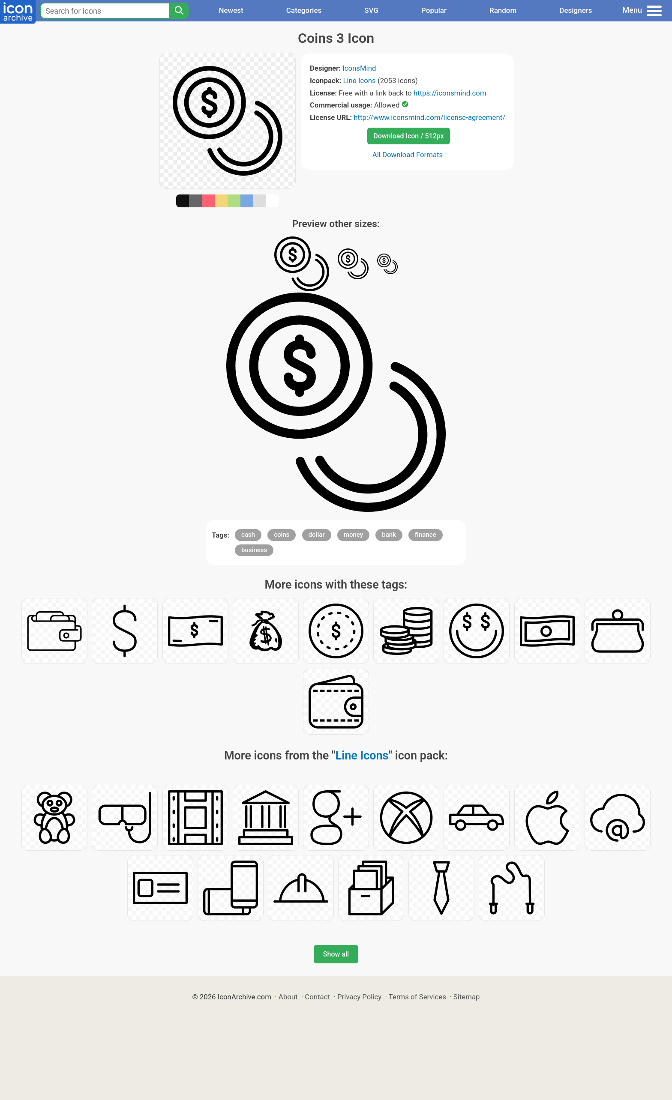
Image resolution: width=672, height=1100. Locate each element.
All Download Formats (407, 154)
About (288, 996)
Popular (434, 10)
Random (502, 10)
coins (281, 534)
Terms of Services (417, 996)
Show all (336, 954)
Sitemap (466, 996)
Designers (575, 10)
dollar (317, 534)
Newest (231, 10)
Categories (304, 10)
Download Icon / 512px (408, 136)
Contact (317, 996)
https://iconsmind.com (450, 93)
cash (248, 534)
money (353, 534)
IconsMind (359, 68)
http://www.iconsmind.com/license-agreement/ (429, 117)
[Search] (179, 11)
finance (425, 534)
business (254, 550)
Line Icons (359, 80)
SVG (371, 10)
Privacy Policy (359, 996)
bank (389, 534)
